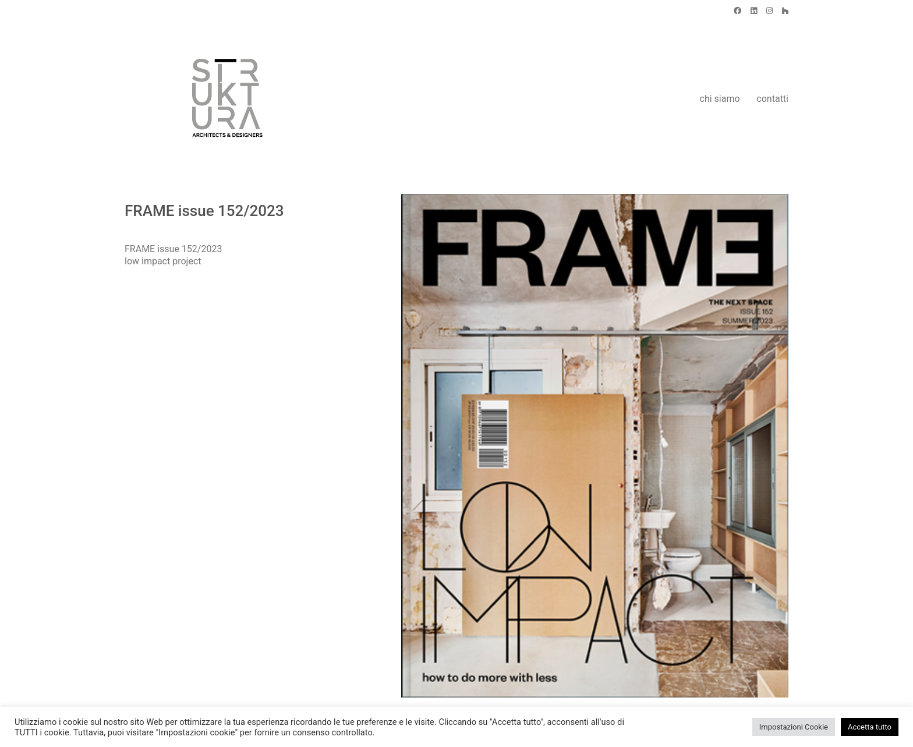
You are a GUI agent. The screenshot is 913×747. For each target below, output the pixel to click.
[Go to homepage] (197, 99)
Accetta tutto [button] (869, 727)
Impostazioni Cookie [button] (793, 727)
